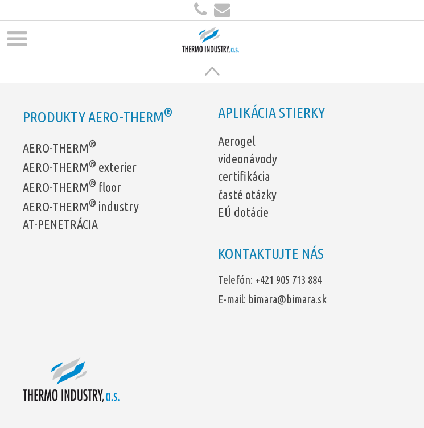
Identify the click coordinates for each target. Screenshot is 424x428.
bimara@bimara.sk (287, 299)
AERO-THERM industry (81, 206)
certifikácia (244, 176)
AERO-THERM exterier (80, 167)
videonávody (247, 158)
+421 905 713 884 (288, 280)
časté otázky (247, 194)
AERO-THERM (59, 148)
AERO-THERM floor (72, 187)
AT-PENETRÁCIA (60, 224)
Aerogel (237, 141)
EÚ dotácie (243, 212)
